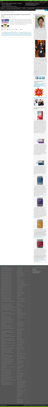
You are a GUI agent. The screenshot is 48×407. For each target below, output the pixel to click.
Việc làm (38, 8)
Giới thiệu (24, 8)
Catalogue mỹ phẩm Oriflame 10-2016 (6, 355)
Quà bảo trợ (18, 350)
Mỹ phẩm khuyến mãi (20, 330)
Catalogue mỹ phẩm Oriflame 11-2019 (6, 286)
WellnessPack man (40, 237)
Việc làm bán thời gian (20, 391)
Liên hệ (43, 8)
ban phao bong (26, 32)
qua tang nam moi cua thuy (8, 34)
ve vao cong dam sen (11, 35)
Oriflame (35, 236)
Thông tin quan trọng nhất (20, 373)
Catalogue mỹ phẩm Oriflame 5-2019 (6, 295)
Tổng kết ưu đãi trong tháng (20, 387)
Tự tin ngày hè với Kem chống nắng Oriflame (7, 361)
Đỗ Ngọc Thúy (8, 17)
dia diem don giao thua (11, 33)
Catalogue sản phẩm (31, 8)
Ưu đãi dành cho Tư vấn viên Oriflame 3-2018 (7, 319)
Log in (46, 405)
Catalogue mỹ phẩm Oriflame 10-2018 (6, 312)
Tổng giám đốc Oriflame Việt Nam (21, 385)
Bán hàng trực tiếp (19, 269)
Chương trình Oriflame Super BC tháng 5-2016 (7, 359)
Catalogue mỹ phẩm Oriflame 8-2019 (6, 290)
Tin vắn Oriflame (19, 379)
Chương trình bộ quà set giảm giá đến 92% (7, 356)
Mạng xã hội (18, 327)
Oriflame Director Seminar (20, 339)
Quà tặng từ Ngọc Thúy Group (11, 32)
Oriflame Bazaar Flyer (20, 338)
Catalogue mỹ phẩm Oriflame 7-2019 (6, 292)
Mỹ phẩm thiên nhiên (19, 333)
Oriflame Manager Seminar (20, 342)
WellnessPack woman (37, 217)
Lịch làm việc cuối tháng (20, 324)
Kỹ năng (18, 307)
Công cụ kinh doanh (19, 287)
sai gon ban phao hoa (16, 34)
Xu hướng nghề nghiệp (20, 402)
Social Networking (19, 367)
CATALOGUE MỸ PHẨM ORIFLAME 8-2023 (7, 269)
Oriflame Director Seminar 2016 (5, 375)
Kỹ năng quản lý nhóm (20, 315)
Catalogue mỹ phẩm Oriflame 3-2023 (6, 275)
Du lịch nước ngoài (19, 290)
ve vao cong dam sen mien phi (19, 35)
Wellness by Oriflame (19, 399)
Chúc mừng (18, 278)
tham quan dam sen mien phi (24, 34)
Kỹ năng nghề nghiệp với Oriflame (21, 313)
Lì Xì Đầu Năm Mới (19, 321)
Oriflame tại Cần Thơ (19, 344)
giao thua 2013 (27, 33)
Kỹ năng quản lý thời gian (20, 316)
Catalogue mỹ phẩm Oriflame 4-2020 (6, 283)
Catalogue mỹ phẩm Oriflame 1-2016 (6, 378)
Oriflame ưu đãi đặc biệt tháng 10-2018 (6, 305)
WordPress (43, 405)
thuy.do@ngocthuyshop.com (36, 270)
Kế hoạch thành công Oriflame (21, 301)
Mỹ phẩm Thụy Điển (19, 335)
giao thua (23, 33)
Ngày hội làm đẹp (19, 336)
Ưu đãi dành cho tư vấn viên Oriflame (22, 390)
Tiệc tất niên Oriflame (20, 376)
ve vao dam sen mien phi (27, 35)
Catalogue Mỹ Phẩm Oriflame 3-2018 (6, 321)
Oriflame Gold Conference (20, 341)
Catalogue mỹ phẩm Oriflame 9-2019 (6, 289)
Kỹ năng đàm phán (19, 309)
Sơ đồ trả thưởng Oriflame (20, 365)
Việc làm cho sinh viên (20, 393)
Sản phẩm (18, 359)
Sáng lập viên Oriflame (20, 362)
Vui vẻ (17, 32)
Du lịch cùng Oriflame (20, 289)
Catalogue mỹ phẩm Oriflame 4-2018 (6, 318)
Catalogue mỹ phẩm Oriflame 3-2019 (6, 298)
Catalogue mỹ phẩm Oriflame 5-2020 (6, 281)
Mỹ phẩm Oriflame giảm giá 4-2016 (6, 369)
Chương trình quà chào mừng (21, 281)
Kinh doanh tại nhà (19, 304)
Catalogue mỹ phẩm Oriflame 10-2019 (6, 287)
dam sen (6, 33)
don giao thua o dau (18, 33)
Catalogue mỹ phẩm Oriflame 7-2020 (6, 278)
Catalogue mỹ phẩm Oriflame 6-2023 (6, 272)
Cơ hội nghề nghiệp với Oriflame (21, 286)
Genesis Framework (39, 405)
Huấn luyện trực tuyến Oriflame (21, 298)
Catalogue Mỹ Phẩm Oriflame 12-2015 (6, 382)
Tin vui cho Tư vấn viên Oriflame (21, 382)
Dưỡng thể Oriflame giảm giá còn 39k (6, 308)
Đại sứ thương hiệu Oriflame (20, 292)
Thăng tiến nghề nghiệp (20, 370)
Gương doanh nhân (19, 295)
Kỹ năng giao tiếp (19, 310)
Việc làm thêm (19, 396)
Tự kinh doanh (19, 388)
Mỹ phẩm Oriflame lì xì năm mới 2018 (6, 325)
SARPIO (18, 364)
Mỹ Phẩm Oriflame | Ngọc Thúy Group (12, 4)
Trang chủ (3, 8)
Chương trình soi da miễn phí (21, 283)
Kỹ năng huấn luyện (19, 312)
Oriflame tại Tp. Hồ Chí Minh (20, 347)
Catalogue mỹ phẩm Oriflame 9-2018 (6, 316)
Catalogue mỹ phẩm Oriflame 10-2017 (6, 349)
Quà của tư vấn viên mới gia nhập (21, 353)
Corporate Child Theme (32, 405)
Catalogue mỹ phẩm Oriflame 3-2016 (6, 372)
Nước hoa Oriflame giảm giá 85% (5, 358)
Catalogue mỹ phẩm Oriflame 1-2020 (6, 284)
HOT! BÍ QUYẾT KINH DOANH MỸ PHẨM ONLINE (13, 8)
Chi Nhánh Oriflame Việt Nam (21, 275)
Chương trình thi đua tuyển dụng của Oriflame (23, 284)
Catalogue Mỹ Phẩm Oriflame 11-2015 (6, 384)
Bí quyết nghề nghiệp (20, 272)
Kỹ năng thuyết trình (19, 318)
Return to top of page (3, 405)
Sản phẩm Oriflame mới (20, 361)
